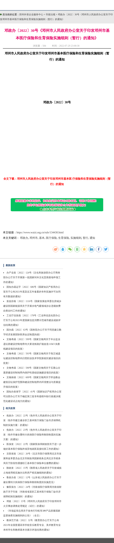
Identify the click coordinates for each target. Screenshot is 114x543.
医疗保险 (51, 237)
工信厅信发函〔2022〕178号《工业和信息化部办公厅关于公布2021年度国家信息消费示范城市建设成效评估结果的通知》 (32, 320)
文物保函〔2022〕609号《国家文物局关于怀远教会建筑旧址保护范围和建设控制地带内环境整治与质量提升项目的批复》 (32, 382)
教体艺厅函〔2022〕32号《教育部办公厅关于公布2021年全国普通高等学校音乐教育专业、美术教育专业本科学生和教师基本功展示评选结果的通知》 (32, 525)
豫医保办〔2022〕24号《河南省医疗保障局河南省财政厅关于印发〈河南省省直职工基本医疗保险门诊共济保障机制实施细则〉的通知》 (32, 492)
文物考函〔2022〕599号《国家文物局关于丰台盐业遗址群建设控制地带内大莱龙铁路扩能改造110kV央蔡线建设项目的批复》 (31, 344)
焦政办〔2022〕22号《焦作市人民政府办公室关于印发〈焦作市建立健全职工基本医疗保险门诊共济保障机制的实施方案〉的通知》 (32, 420)
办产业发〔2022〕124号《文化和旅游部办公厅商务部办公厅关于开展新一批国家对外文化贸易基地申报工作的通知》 (32, 277)
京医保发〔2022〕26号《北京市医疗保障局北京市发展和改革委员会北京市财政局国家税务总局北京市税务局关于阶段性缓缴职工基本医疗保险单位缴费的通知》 (32, 458)
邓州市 (34, 237)
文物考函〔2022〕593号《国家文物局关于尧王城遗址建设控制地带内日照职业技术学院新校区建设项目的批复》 (32, 358)
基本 (42, 237)
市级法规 (51, 14)
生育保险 (63, 237)
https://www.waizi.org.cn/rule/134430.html (40, 232)
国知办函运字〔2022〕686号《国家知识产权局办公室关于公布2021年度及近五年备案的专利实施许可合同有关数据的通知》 (32, 292)
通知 (92, 237)
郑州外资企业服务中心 (31, 14)
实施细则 (75, 237)
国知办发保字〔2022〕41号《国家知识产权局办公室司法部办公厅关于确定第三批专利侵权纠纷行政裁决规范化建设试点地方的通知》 (32, 396)
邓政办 (24, 237)
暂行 (85, 237)
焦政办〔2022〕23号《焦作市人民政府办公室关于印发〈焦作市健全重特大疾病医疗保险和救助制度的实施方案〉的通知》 (32, 435)
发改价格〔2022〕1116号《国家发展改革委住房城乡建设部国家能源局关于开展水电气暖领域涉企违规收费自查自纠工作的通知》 (32, 306)
